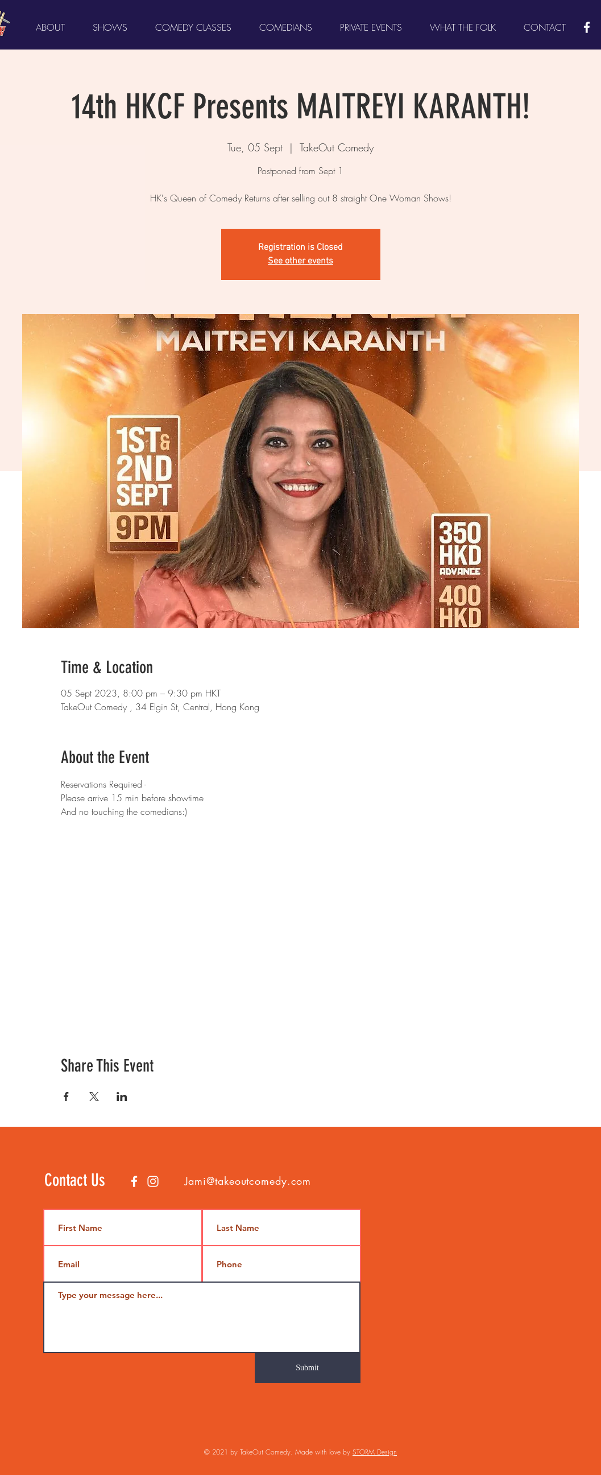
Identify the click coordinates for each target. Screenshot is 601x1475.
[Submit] (307, 1368)
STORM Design (375, 1452)
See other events (300, 261)
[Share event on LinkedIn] (122, 1096)
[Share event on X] (94, 1096)
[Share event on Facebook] (66, 1096)
